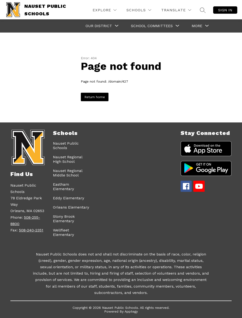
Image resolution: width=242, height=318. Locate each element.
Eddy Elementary (68, 198)
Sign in (225, 10)
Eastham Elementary (63, 186)
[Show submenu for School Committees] (152, 26)
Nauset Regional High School (67, 159)
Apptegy (131, 311)
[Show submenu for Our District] (99, 26)
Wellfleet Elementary (63, 232)
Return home (94, 97)
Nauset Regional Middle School (67, 172)
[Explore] (104, 10)
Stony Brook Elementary (64, 218)
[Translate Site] (176, 10)
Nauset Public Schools (66, 145)
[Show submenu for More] (197, 26)
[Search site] (203, 10)
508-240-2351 (31, 230)
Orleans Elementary (71, 207)
